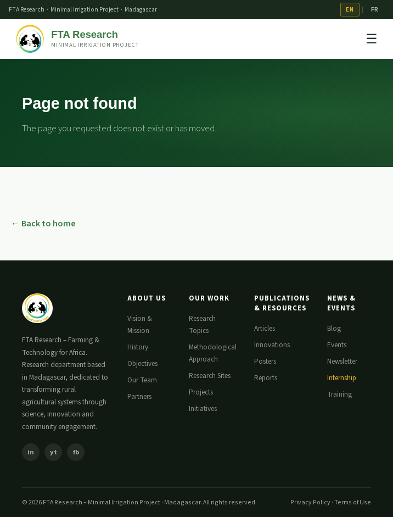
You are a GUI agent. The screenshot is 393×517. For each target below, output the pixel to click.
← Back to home (43, 224)
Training (339, 394)
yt (53, 452)
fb (76, 452)
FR (375, 9)
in (30, 452)
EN (349, 9)
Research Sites (210, 376)
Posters (265, 361)
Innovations (272, 345)
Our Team (142, 380)
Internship (341, 378)
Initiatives (203, 409)
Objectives (142, 364)
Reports (265, 378)
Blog (334, 328)
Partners (139, 397)
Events (336, 345)
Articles (264, 328)
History (137, 347)
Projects (201, 392)
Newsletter (342, 361)
